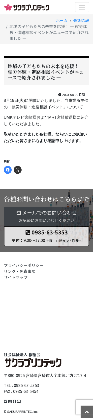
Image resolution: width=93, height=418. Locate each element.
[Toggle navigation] (82, 7)
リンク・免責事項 (19, 271)
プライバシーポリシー (23, 265)
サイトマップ (16, 277)
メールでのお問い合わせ (46, 216)
